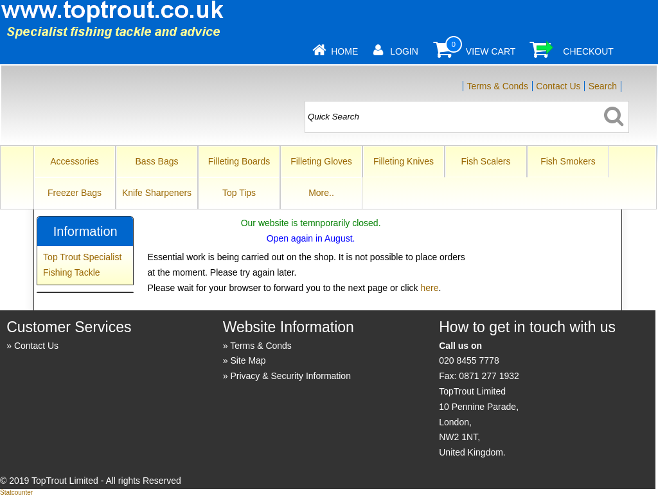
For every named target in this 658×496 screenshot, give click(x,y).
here (429, 288)
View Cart (491, 51)
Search (603, 86)
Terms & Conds (497, 86)
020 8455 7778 (469, 360)
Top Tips (239, 193)
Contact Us (558, 86)
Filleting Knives (403, 161)
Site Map (247, 360)
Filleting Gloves (321, 161)
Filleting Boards (239, 161)
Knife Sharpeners (156, 193)
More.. (321, 193)
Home (344, 51)
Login (404, 51)
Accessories (74, 161)
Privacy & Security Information (290, 376)
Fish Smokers (568, 161)
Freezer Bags (75, 193)
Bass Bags (157, 161)
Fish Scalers (485, 161)
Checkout (588, 51)
